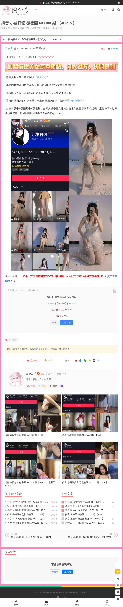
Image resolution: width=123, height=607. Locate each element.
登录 (54, 322)
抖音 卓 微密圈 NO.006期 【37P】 (23, 506)
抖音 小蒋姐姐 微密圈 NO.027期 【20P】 (82, 435)
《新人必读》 (42, 77)
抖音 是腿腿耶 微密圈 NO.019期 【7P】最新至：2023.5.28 (27, 510)
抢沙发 (114, 48)
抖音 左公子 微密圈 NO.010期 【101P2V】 (84, 522)
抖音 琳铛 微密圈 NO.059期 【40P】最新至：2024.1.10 (84, 501)
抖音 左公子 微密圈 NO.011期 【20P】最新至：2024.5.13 (84, 514)
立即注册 (66, 322)
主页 (42, 386)
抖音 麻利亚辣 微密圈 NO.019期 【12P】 (25, 435)
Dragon (82, 592)
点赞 (31, 360)
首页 (3, 28)
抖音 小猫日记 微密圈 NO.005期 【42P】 (31, 537)
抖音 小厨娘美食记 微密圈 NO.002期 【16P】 (85, 482)
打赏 (53, 386)
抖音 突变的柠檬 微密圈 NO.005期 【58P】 (27, 501)
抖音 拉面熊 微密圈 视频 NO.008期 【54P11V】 (84, 518)
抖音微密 (12, 28)
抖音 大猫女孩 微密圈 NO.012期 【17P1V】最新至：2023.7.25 (27, 522)
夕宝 (10, 48)
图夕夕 (39, 349)
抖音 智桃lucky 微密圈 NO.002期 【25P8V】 (84, 510)
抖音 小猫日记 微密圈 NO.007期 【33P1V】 (90, 537)
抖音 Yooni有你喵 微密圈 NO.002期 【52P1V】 (27, 518)
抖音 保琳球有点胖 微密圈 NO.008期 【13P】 (27, 514)
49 (64, 373)
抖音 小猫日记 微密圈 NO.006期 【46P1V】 (42, 28)
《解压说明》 (77, 100)
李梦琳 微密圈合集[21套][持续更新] (81, 506)
